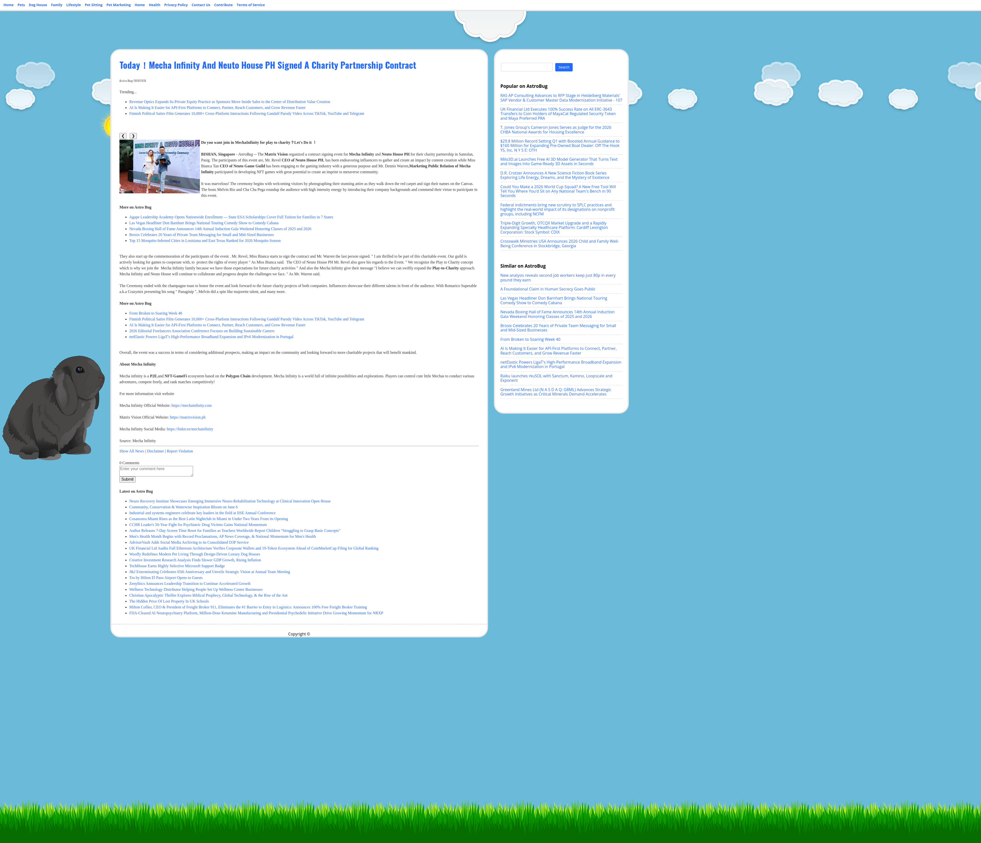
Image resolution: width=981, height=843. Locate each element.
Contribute (223, 4)
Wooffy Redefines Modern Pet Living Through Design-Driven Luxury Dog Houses (194, 554)
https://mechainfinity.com (191, 405)
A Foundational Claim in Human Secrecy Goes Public (547, 289)
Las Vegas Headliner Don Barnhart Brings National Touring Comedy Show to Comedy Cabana (204, 223)
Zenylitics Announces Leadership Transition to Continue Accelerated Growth (190, 583)
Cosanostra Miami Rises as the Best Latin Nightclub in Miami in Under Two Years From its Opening (208, 519)
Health (154, 4)
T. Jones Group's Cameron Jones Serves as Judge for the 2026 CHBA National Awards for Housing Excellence (555, 129)
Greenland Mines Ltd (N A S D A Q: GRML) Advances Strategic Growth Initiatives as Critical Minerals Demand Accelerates (555, 392)
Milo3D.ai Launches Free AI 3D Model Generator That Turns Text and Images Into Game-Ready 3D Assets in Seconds (559, 161)
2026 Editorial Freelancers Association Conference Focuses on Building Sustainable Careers (201, 331)
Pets (21, 4)
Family (56, 4)
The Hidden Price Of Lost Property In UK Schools (169, 601)
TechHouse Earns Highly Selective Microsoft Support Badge (177, 566)
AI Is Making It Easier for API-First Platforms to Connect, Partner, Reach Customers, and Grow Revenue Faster (217, 107)
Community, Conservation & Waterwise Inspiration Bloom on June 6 (183, 507)
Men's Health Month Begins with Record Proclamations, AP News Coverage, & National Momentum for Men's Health (222, 536)
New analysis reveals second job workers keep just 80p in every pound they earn (558, 277)
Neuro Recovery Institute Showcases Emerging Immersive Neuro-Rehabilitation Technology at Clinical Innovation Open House (230, 501)
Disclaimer (155, 451)
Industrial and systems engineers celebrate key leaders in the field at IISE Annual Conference (202, 513)
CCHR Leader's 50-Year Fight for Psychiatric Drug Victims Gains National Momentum (198, 525)
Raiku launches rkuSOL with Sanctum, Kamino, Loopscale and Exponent (556, 378)
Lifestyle (73, 4)
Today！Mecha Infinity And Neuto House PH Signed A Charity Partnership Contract (267, 64)
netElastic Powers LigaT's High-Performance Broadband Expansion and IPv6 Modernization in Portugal (211, 337)
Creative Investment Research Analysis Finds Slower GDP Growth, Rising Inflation (195, 560)
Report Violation (180, 451)
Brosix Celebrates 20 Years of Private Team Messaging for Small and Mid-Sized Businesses (201, 235)
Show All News (131, 451)
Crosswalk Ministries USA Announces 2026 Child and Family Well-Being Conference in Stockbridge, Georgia (559, 243)
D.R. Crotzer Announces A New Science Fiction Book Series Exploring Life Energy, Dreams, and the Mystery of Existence (554, 175)
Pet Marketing (118, 4)
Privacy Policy (176, 4)
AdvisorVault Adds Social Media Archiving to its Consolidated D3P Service (189, 542)
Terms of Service (251, 4)
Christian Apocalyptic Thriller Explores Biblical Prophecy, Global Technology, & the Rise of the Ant (208, 595)
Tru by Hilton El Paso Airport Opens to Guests (166, 578)
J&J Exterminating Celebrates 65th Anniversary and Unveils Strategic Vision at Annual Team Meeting (209, 572)
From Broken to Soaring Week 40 (155, 313)
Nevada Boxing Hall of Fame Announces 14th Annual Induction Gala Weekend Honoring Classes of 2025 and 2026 (220, 229)
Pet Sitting (94, 4)
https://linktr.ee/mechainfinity (190, 429)
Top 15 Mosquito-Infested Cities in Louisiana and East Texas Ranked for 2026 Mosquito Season (205, 240)
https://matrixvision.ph (188, 417)
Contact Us (201, 4)
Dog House (38, 4)
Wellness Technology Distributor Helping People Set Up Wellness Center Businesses (196, 589)
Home (8, 4)
